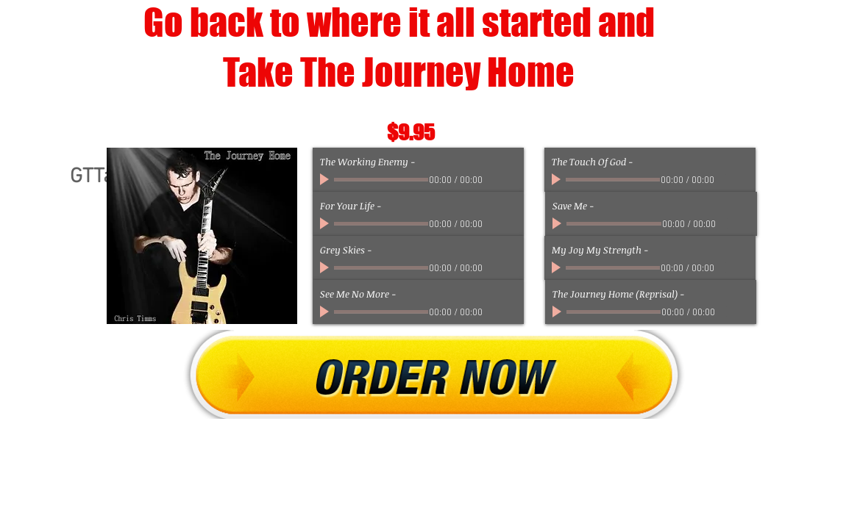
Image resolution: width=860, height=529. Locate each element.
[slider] (509, 180)
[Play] (326, 179)
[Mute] (493, 179)
